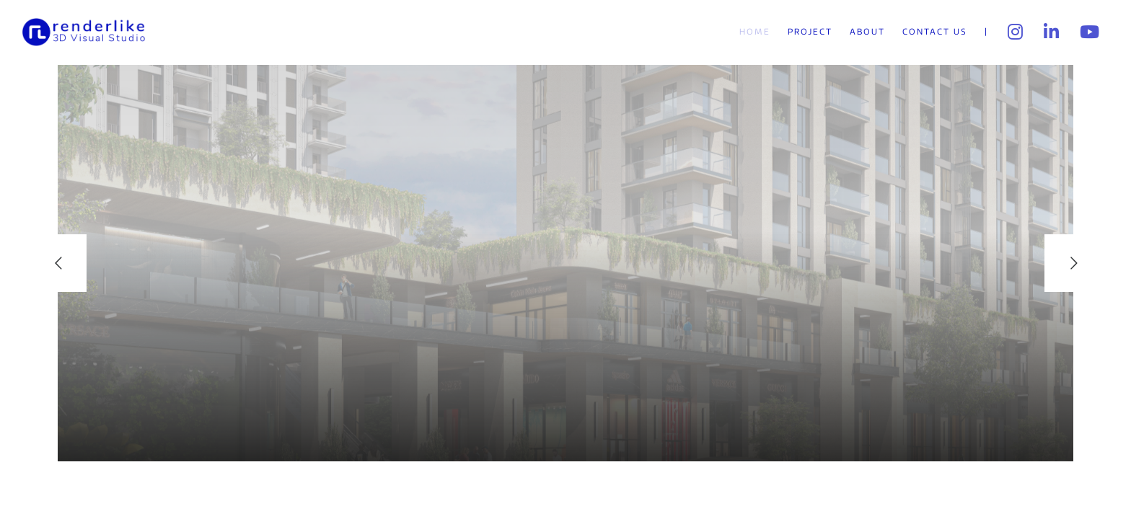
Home (754, 32)
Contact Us (934, 32)
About (867, 32)
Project (810, 32)
